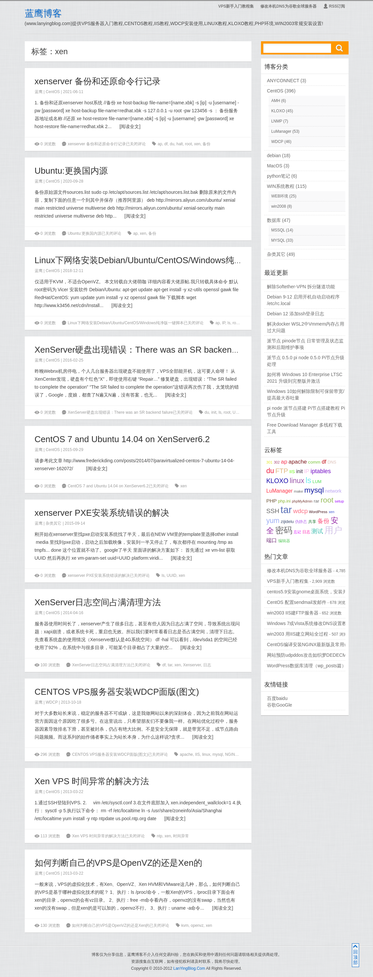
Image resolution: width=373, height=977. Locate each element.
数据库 (274, 220)
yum (273, 520)
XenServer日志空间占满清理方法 (98, 602)
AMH (275, 100)
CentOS (53, 91)
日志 (207, 665)
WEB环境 (279, 196)
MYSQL (278, 240)
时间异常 (181, 836)
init (213, 412)
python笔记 (278, 176)
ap (160, 144)
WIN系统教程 (280, 186)
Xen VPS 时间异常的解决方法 (92, 781)
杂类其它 (53, 523)
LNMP (276, 121)
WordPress (318, 512)
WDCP (51, 702)
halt (179, 144)
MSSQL (278, 230)
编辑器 (284, 541)
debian (274, 155)
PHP (271, 501)
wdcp (244, 754)
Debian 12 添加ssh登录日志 (295, 313)
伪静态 (301, 521)
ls (229, 323)
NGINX (231, 754)
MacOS (274, 165)
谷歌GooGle (279, 705)
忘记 (297, 532)
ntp (160, 836)
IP (223, 323)
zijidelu (287, 521)
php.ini (284, 501)
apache (186, 754)
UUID (237, 412)
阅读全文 (130, 126)
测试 (317, 531)
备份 (206, 144)
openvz (197, 925)
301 (269, 462)
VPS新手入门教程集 (236, 6)
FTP (281, 470)
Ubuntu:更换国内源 (71, 171)
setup (339, 501)
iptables (321, 471)
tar (244, 323)
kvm (185, 925)
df (166, 144)
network (333, 491)
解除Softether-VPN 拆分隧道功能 (301, 286)
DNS (331, 462)
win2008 (278, 206)
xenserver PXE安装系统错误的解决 (102, 513)
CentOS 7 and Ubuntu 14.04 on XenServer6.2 (122, 439)
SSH (272, 510)
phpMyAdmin (302, 501)
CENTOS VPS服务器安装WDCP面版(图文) (117, 692)
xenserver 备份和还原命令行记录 (98, 81)
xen (197, 144)
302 (277, 462)
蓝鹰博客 (43, 13)
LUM (317, 481)
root (188, 144)
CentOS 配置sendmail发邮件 (296, 602)
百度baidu (277, 698)
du (172, 144)
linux (206, 754)
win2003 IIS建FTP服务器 (292, 612)
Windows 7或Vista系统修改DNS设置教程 (309, 623)
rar (316, 501)
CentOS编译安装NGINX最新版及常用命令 (310, 644)
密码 (283, 530)
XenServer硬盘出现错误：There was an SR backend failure (148, 350)
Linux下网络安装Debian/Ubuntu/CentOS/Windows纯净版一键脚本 (160, 260)
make (298, 491)
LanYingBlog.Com (189, 968)
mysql (217, 754)
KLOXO (278, 111)
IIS (197, 754)
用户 (333, 530)
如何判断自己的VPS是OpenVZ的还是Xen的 (118, 863)
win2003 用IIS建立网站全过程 (297, 634)
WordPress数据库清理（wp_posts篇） (306, 665)
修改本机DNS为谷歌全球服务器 (288, 6)
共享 (312, 521)
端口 (271, 540)
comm (314, 462)
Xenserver (192, 665)
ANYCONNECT (283, 80)
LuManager (281, 131)
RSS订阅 (334, 6)
